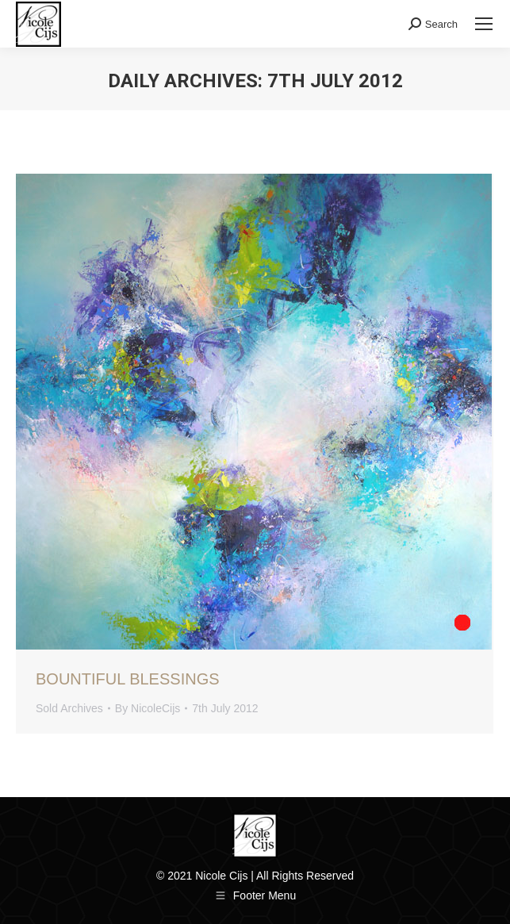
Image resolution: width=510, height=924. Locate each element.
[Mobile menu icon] (484, 23)
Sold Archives (69, 708)
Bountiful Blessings (128, 679)
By (147, 708)
